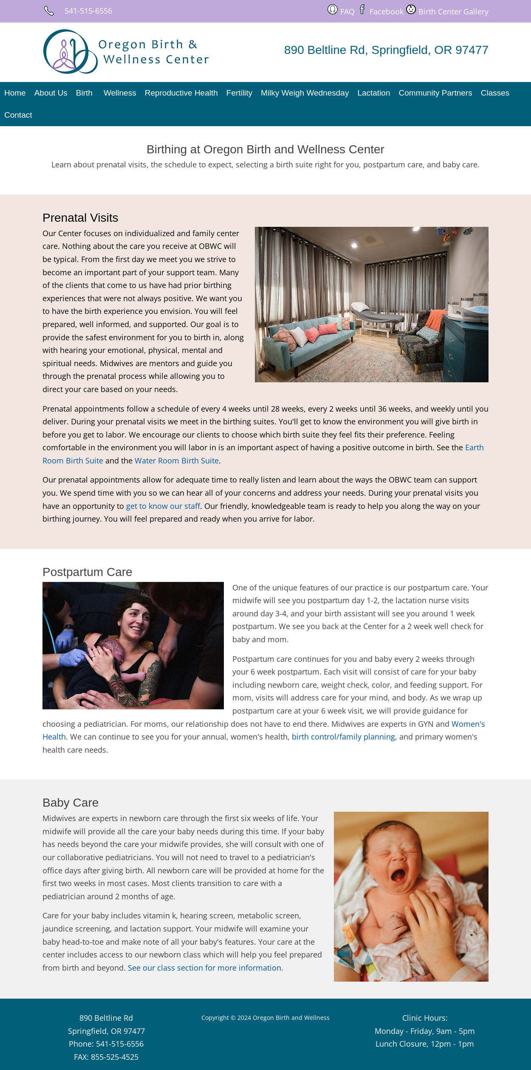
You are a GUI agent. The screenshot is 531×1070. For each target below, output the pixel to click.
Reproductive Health (181, 92)
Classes (495, 92)
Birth (84, 92)
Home (15, 92)
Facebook (387, 11)
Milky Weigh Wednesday (305, 92)
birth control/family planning (343, 736)
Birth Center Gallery (453, 11)
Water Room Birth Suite (177, 460)
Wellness (120, 92)
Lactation (373, 92)
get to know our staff (163, 506)
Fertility (239, 92)
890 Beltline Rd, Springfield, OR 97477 (386, 49)
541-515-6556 (88, 11)
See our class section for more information (204, 968)
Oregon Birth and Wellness (291, 1018)
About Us (51, 92)
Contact (18, 114)
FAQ (347, 11)
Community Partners (435, 92)
